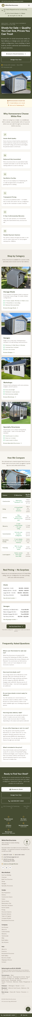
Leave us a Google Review (10, 864)
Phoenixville (13, 980)
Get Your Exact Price (16, 626)
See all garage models (10, 619)
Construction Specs (7, 897)
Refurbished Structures (8, 920)
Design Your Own (16, 59)
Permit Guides (5, 907)
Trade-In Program (6, 916)
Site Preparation (6, 892)
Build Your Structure (7, 879)
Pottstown (9, 982)
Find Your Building (6, 875)
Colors (3, 899)
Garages (4, 883)
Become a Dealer (6, 957)
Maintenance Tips (6, 903)
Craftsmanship (6, 931)
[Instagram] (6, 867)
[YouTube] (10, 867)
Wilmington (12, 986)
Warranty (4, 933)
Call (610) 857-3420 (16, 801)
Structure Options (6, 912)
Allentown (15, 982)
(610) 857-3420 (7, 854)
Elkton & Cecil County (14, 988)
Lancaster (9, 977)
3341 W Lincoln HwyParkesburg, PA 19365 (9, 860)
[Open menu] (28, 5)
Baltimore (24, 988)
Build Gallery (5, 940)
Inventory (4, 951)
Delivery (4, 895)
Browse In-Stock (16, 789)
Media (21, 982)
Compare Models (6, 918)
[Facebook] (3, 867)
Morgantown (26, 982)
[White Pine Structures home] (10, 5)
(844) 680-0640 (20, 854)
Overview (4, 877)
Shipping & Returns (7, 960)
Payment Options (6, 914)
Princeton (23, 992)
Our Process (5, 927)
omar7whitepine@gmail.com (11, 857)
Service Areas (5, 901)
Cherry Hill (12, 992)
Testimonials (5, 936)
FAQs (3, 938)
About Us (4, 929)
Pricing (3, 909)
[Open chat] (28, 1009)
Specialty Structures (7, 885)
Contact (4, 962)
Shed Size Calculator (7, 905)
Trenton (18, 992)
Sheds (3, 881)
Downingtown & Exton (19, 977)
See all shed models (9, 598)
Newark (18, 986)
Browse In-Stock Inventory (16, 54)
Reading (17, 978)
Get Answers (5, 942)
